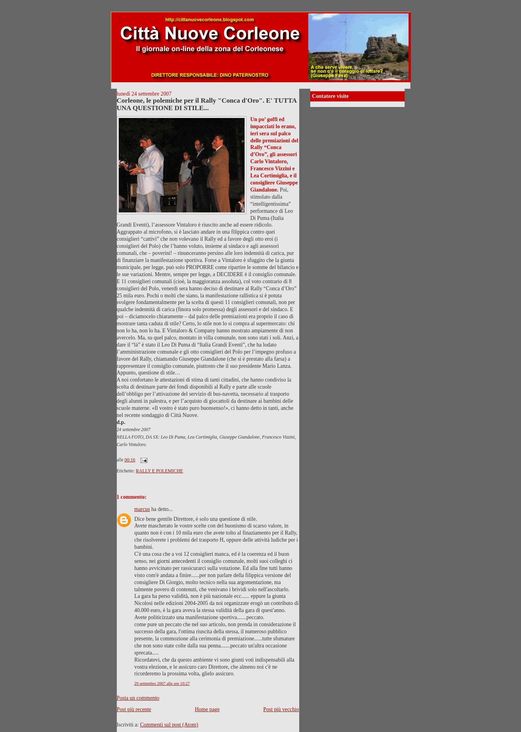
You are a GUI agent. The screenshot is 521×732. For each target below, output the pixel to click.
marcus (142, 509)
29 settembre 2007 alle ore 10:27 (162, 683)
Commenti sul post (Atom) (169, 725)
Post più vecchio (281, 709)
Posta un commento (138, 698)
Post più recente (134, 709)
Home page (207, 709)
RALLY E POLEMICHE (159, 471)
